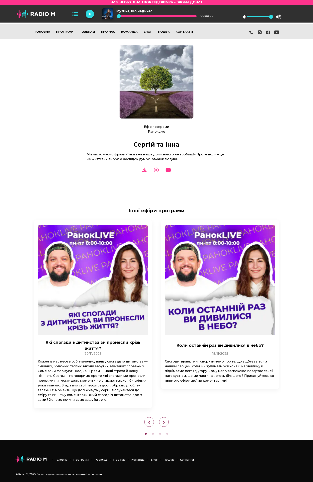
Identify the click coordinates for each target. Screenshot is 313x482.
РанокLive (156, 131)
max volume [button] (278, 16)
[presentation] (149, 422)
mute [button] (244, 17)
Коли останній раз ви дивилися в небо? (220, 345)
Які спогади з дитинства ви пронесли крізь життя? (93, 345)
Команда (129, 32)
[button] (145, 434)
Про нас (108, 32)
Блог (148, 32)
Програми (64, 32)
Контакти (184, 32)
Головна (42, 32)
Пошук (164, 32)
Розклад (87, 32)
